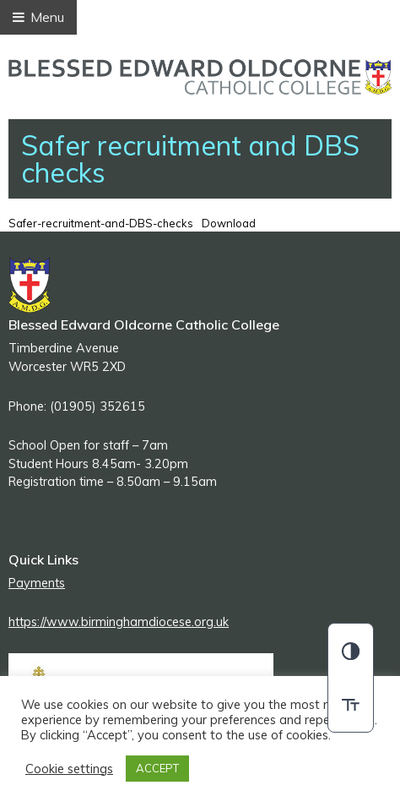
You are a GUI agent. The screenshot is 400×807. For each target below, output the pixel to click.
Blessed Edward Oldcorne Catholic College (200, 77)
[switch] (350, 705)
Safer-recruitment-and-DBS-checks (100, 223)
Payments (36, 583)
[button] (350, 651)
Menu (38, 16)
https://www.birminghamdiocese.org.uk (118, 622)
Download (229, 223)
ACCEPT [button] (157, 768)
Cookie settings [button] (69, 769)
